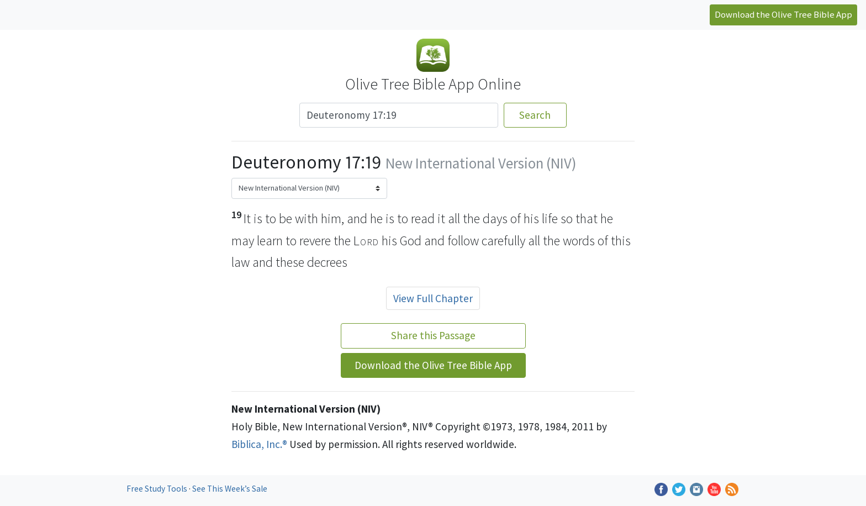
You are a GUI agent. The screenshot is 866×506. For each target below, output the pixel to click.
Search (535, 115)
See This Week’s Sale (229, 488)
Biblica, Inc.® (259, 444)
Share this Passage (433, 335)
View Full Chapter (433, 298)
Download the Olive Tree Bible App (783, 14)
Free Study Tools (157, 488)
